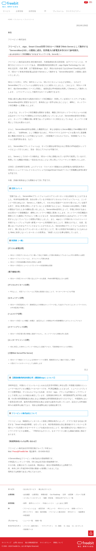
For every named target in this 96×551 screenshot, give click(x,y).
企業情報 (19, 11)
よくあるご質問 (62, 503)
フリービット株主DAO (57, 512)
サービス (6, 11)
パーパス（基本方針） (31, 526)
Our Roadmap (55, 494)
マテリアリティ (47, 526)
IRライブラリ (28, 512)
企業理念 (35, 494)
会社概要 (26, 494)
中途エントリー (48, 503)
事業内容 (44, 494)
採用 (25, 503)
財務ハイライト (77, 508)
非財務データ (28, 529)
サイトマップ (6, 542)
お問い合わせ (18, 542)
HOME (10, 19)
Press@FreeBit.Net (20, 451)
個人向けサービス (45, 489)
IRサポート (72, 512)
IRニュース (52, 508)
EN (90, 2)
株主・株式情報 (41, 512)
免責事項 (81, 512)
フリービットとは (29, 508)
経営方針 (42, 508)
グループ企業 (80, 494)
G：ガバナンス (77, 526)
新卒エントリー (34, 503)
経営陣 (70, 494)
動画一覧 (38, 520)
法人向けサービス (29, 489)
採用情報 (32, 11)
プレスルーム (58, 11)
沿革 (64, 494)
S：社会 (67, 526)
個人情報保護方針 (31, 542)
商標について (58, 542)
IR (45, 11)
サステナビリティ (73, 11)
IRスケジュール (63, 508)
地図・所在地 (48, 498)
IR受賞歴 (26, 515)
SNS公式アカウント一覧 (64, 498)
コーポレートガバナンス (32, 498)
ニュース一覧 (28, 520)
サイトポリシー (45, 542)
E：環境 (58, 526)
